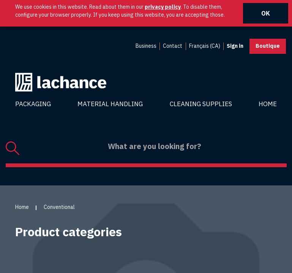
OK (265, 13)
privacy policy (163, 6)
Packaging (33, 104)
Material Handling (110, 104)
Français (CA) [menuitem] (204, 45)
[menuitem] (146, 46)
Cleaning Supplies (201, 104)
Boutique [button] (268, 45)
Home (268, 104)
